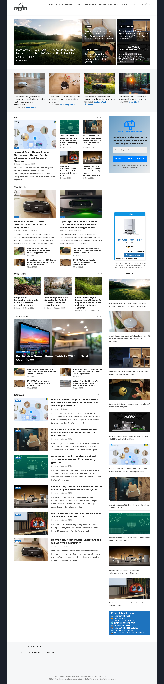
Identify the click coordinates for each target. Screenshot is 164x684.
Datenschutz (84, 679)
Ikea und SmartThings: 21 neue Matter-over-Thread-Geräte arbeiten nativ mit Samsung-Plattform (32, 156)
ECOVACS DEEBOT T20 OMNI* (130, 240)
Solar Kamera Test (122, 626)
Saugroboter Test (122, 616)
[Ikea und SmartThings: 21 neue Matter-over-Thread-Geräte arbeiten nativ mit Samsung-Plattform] (129, 455)
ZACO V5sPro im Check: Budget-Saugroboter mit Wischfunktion (84, 262)
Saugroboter (131, 49)
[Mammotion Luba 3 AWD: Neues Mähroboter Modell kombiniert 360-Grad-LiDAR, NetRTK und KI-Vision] (129, 290)
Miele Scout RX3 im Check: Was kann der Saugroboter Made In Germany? (64, 99)
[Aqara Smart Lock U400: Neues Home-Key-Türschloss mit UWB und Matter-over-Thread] (129, 489)
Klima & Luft (134, 102)
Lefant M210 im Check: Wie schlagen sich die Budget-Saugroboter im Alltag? (85, 383)
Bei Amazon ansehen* (134, 255)
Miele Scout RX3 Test (34, 663)
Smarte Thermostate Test (125, 621)
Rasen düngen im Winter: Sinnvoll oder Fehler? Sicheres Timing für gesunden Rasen (57, 301)
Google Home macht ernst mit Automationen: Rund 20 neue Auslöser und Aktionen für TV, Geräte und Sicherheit (129, 339)
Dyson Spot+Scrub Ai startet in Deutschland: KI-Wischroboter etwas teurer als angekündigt (78, 224)
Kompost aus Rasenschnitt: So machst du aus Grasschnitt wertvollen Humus (27, 301)
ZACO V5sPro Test (18, 661)
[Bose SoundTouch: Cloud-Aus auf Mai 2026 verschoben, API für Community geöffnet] (129, 524)
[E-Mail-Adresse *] (130, 150)
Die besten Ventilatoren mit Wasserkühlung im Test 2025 (133, 97)
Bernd (18, 164)
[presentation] (98, 273)
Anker (122, 26)
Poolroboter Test (122, 618)
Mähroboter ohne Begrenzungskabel (130, 633)
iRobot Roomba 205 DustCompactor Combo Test (35, 659)
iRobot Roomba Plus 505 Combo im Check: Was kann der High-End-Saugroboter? (41, 262)
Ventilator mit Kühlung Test (126, 630)
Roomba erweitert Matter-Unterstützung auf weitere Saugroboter (30, 224)
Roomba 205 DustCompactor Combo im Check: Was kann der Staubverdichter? (87, 250)
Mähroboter (22, 45)
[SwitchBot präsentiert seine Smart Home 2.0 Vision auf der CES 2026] (129, 589)
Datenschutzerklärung (130, 167)
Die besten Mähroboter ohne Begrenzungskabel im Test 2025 (99, 97)
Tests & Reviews (21, 316)
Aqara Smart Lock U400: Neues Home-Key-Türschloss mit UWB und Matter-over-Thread (92, 140)
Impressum (73, 679)
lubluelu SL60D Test (19, 665)
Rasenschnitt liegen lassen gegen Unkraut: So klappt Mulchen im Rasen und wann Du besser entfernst (88, 302)
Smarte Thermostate (86, 4)
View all (99, 117)
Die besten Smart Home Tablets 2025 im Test (52, 356)
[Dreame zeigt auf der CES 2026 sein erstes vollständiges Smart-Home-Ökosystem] (129, 556)
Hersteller (136, 4)
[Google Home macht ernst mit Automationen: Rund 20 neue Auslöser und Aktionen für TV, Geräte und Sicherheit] (129, 322)
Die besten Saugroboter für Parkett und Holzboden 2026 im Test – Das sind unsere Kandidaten (29, 100)
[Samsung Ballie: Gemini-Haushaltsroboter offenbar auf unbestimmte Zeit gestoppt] (129, 390)
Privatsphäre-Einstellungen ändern (103, 679)
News (51, 4)
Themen (123, 4)
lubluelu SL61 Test (19, 667)
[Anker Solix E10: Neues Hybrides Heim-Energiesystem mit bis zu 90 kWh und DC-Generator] (129, 358)
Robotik (88, 49)
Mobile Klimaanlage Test (124, 623)
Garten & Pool (100, 102)
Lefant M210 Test (18, 663)
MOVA (122, 49)
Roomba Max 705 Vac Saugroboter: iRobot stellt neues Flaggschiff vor (39, 250)
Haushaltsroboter (107, 4)
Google (88, 26)
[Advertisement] (129, 193)
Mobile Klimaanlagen (65, 4)
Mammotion (33, 45)
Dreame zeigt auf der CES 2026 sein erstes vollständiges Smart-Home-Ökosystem (92, 170)
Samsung (97, 49)
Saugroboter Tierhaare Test (126, 628)
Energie (130, 26)
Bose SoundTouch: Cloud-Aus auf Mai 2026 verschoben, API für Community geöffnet (68, 140)
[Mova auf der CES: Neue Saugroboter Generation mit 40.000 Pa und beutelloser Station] (129, 422)
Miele (62, 105)
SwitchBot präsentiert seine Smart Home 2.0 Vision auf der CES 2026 (68, 170)
